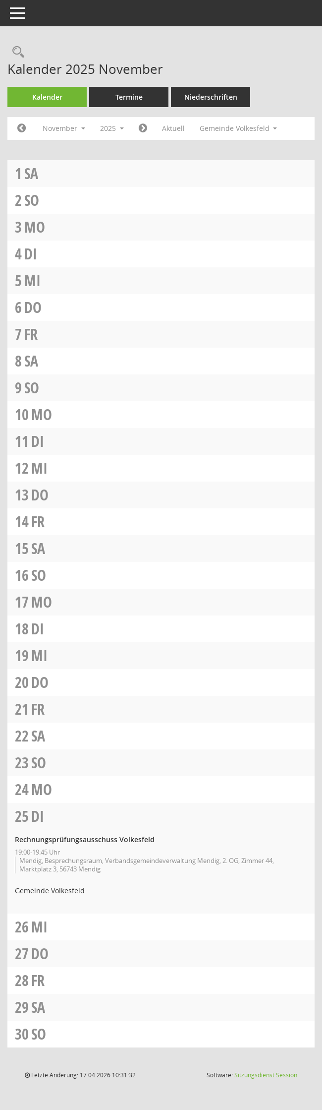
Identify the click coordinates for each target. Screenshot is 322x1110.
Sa (31, 173)
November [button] (64, 128)
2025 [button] (112, 128)
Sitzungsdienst (265, 1075)
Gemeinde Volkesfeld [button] (238, 128)
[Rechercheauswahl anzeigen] (15, 52)
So (31, 200)
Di (30, 254)
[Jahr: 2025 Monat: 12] (143, 128)
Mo (34, 227)
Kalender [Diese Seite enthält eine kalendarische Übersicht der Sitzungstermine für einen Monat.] (47, 97)
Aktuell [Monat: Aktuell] (173, 128)
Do (33, 307)
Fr (31, 334)
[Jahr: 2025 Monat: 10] (21, 128)
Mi (32, 280)
